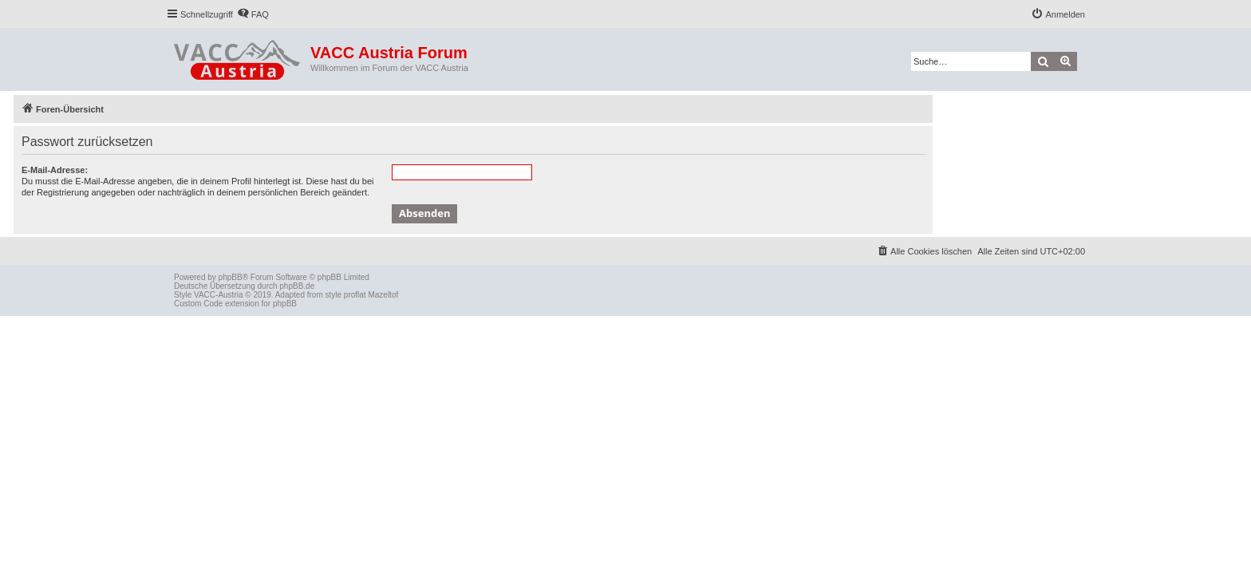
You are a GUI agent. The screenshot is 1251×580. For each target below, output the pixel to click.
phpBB (231, 277)
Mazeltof (383, 294)
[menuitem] (253, 14)
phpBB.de (296, 286)
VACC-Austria (218, 294)
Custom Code (198, 303)
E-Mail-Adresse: (55, 170)
